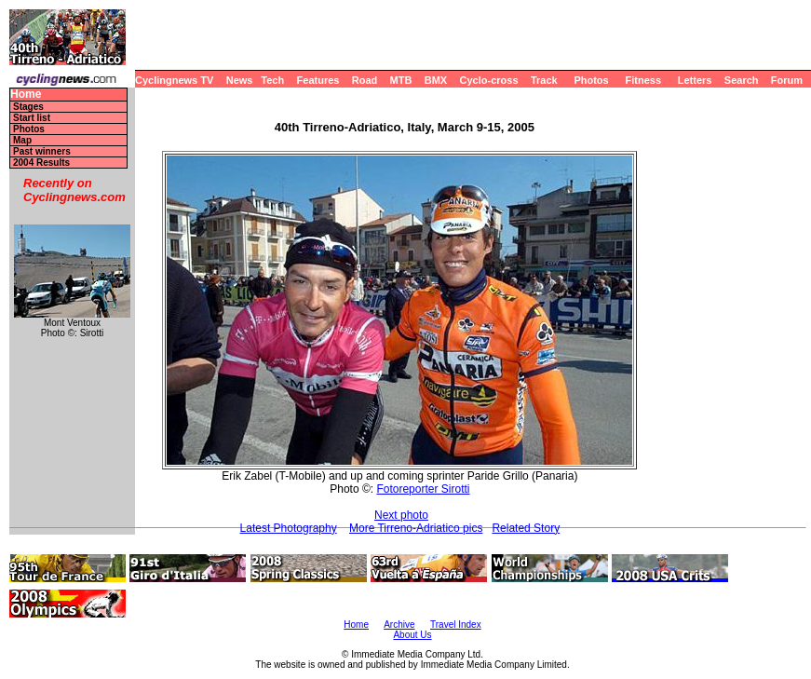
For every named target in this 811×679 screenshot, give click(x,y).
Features (318, 80)
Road (365, 80)
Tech (272, 80)
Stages (28, 107)
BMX (436, 80)
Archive (399, 624)
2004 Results (41, 162)
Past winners (42, 151)
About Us (412, 635)
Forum (787, 80)
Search (741, 80)
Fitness (643, 80)
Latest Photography (288, 528)
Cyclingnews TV (174, 80)
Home (25, 94)
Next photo (401, 515)
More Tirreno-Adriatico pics (415, 528)
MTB (401, 80)
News (239, 80)
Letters (695, 80)
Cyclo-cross (489, 80)
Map (22, 140)
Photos (591, 80)
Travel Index (455, 624)
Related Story (526, 528)
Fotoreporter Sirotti (422, 489)
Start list (31, 118)
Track (544, 80)
